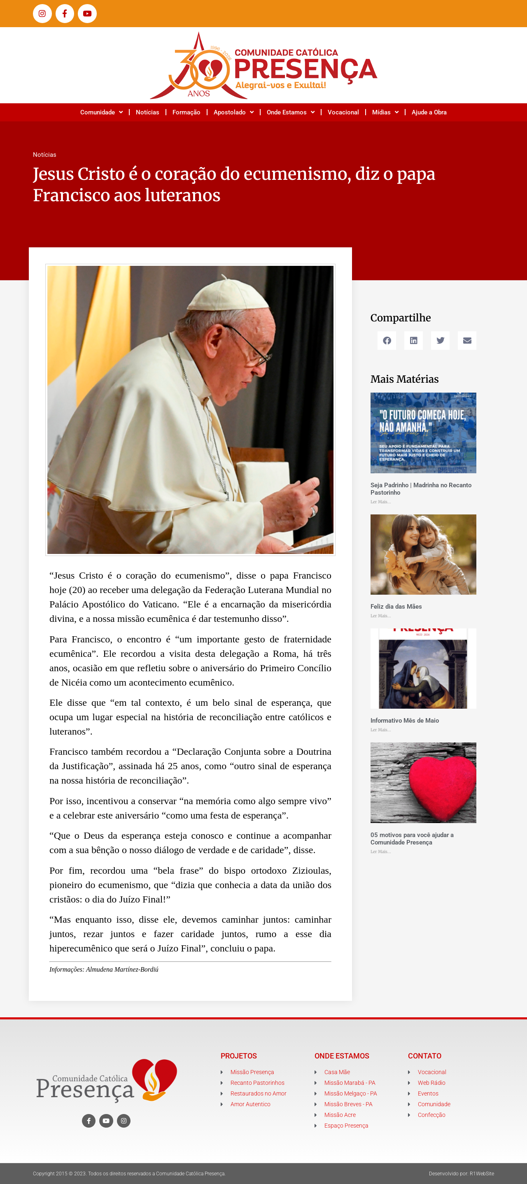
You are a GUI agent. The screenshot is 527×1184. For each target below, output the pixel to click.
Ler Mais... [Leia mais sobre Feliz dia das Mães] (381, 616)
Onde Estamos (291, 112)
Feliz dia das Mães (396, 606)
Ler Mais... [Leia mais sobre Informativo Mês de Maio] (381, 730)
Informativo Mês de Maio (405, 720)
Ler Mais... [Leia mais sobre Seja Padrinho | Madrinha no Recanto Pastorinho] (381, 502)
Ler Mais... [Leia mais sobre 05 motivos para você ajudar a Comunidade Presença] (381, 851)
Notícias (147, 112)
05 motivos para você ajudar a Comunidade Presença (412, 838)
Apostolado (234, 112)
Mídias (385, 112)
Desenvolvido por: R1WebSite (461, 1174)
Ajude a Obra (429, 112)
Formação (187, 112)
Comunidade (101, 112)
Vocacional (343, 112)
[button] (387, 340)
